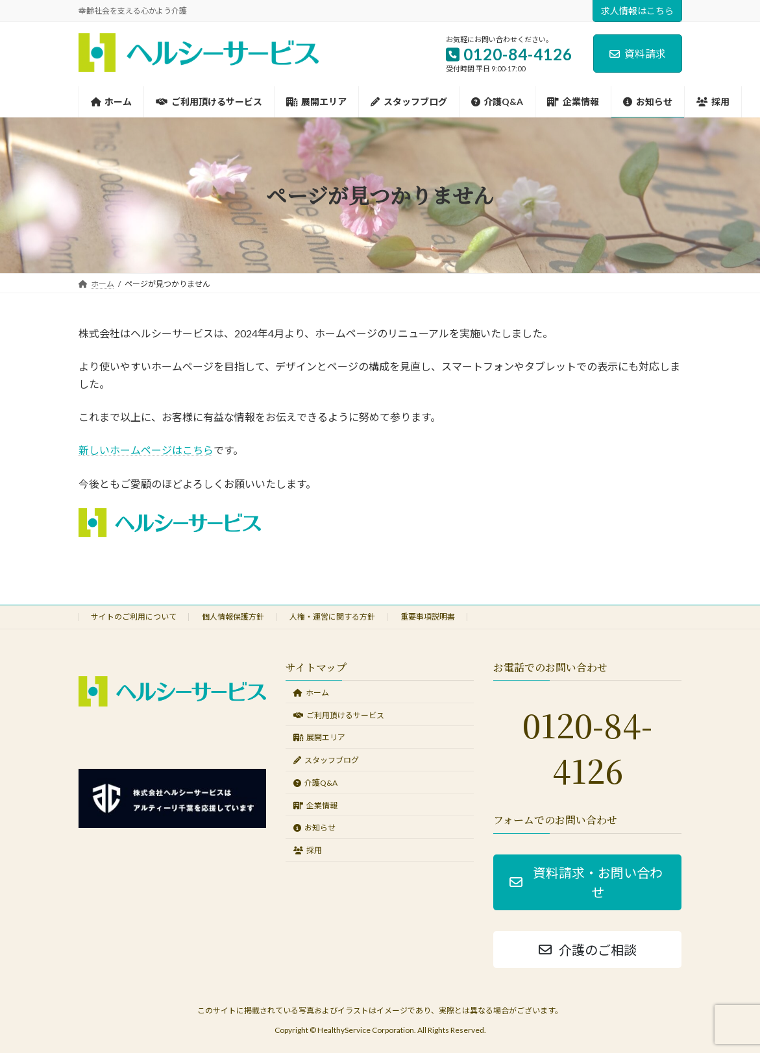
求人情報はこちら (637, 10)
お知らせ (314, 828)
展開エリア (319, 738)
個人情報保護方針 (233, 617)
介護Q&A (315, 783)
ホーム (311, 692)
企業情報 (315, 805)
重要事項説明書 (427, 617)
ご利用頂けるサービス (338, 715)
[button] (587, 882)
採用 (307, 850)
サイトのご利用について (134, 617)
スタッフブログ (326, 760)
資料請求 (637, 53)
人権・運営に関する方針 (332, 617)
